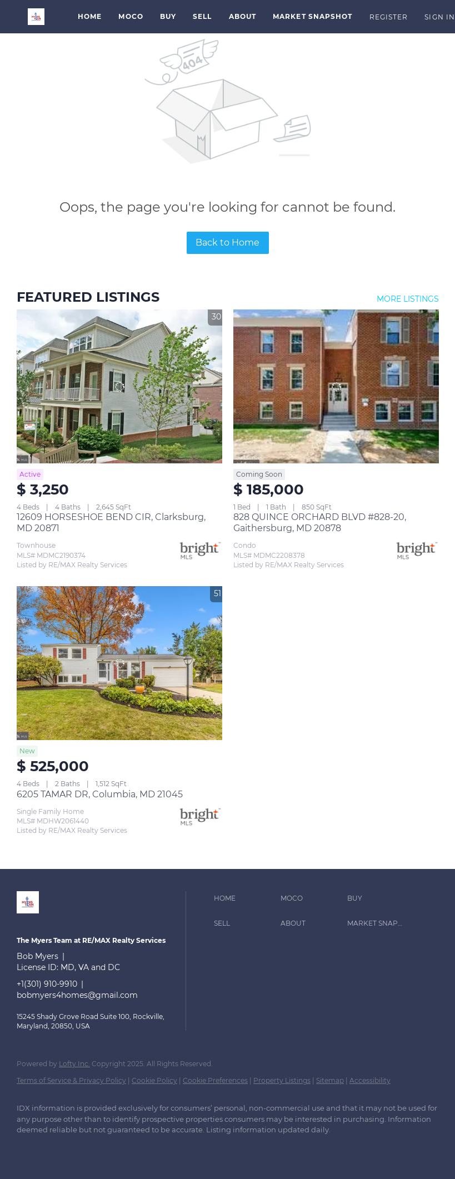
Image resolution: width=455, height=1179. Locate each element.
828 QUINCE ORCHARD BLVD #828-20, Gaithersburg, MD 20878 (319, 522)
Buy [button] (168, 16)
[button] (36, 16)
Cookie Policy (154, 1080)
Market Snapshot (313, 16)
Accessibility (370, 1080)
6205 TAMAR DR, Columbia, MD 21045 (100, 794)
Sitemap (330, 1080)
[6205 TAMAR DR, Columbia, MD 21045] (119, 663)
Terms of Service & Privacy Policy (71, 1080)
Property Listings (282, 1080)
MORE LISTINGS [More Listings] (408, 299)
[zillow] (62, 1149)
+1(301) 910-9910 (47, 984)
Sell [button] (202, 16)
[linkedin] (30, 1149)
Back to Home (227, 242)
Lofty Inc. (74, 1064)
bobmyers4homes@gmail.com (77, 995)
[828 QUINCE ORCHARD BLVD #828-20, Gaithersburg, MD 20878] (336, 386)
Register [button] (388, 17)
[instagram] (94, 1149)
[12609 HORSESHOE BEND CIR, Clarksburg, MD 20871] (119, 386)
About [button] (243, 16)
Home (90, 16)
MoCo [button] (130, 16)
